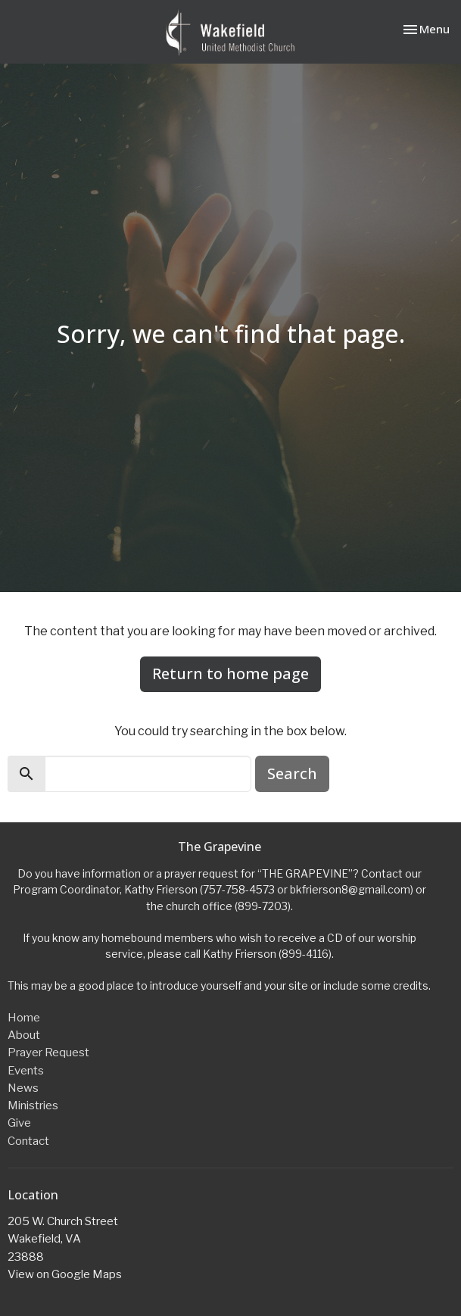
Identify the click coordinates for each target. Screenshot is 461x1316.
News (23, 1088)
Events (26, 1070)
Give (19, 1123)
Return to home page (230, 673)
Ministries (33, 1105)
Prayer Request (48, 1052)
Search (292, 773)
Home (24, 1017)
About (24, 1035)
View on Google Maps (65, 1274)
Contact (28, 1141)
